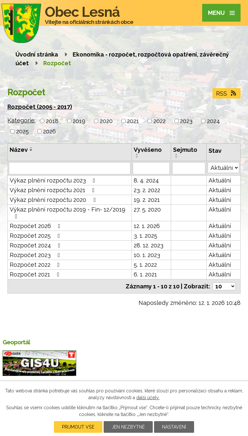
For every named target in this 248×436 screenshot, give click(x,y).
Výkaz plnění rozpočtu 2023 (54, 180)
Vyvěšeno (148, 149)
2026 (49, 131)
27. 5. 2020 (147, 209)
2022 (159, 121)
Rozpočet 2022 (36, 264)
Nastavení (174, 427)
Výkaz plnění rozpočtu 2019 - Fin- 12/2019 (67, 212)
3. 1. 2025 (145, 235)
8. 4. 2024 (146, 180)
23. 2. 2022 (147, 190)
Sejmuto (185, 149)
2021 (133, 121)
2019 (79, 121)
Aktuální (220, 180)
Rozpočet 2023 (36, 255)
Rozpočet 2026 (36, 226)
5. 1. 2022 (145, 264)
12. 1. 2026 (147, 226)
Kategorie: (21, 120)
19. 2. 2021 (147, 199)
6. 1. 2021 (145, 274)
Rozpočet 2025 (36, 235)
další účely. (148, 397)
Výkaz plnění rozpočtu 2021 (53, 190)
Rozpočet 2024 (36, 245)
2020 (106, 121)
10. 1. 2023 (147, 255)
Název (19, 149)
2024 (213, 121)
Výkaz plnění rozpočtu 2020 (54, 199)
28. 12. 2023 (148, 245)
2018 (52, 121)
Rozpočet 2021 (36, 274)
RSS (226, 93)
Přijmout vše (78, 427)
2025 (22, 131)
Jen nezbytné (128, 427)
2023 (186, 121)
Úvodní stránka (37, 54)
